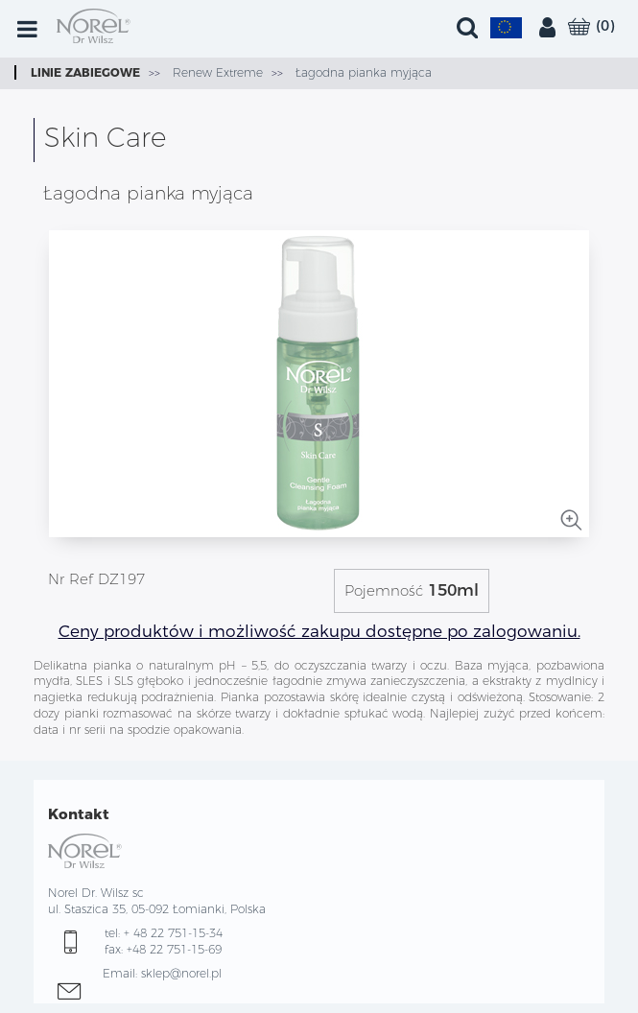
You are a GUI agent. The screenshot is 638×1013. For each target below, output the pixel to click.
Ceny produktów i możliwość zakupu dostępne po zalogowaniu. (319, 631)
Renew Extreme (216, 72)
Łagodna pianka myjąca (362, 72)
